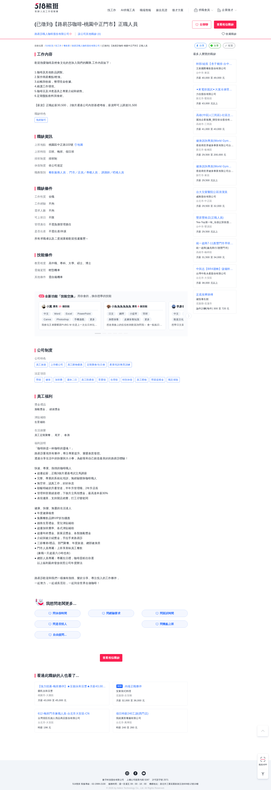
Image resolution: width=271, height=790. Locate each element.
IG (127, 763)
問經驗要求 (94, 613)
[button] (98, 333)
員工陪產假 (87, 379)
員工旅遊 (41, 364)
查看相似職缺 (225, 24)
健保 (48, 379)
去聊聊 (204, 24)
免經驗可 (41, 119)
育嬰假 (102, 379)
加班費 (59, 379)
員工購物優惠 (75, 364)
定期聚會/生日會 (96, 364)
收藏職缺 (231, 33)
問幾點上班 (54, 624)
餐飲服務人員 (57, 172)
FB (135, 763)
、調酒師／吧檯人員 (111, 172)
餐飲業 (67, 46)
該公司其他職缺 (89, 33)
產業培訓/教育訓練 (120, 364)
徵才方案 (178, 10)
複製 (229, 45)
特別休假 (127, 379)
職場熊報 (145, 10)
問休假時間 (54, 613)
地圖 (80, 144)
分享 (200, 45)
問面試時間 (133, 613)
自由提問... (94, 624)
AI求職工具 (128, 10)
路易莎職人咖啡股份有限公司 (86, 46)
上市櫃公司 (57, 364)
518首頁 (49, 46)
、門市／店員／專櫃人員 (82, 172)
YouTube (144, 763)
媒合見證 (161, 10)
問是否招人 (172, 613)
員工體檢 (142, 379)
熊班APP (263, 764)
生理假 (114, 379)
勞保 (38, 379)
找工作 (112, 10)
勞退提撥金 (157, 379)
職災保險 (173, 379)
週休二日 (72, 379)
